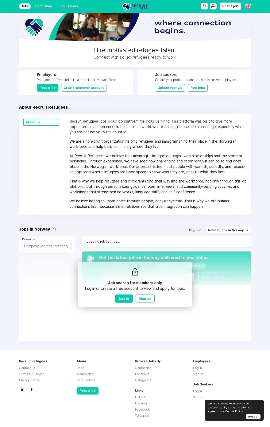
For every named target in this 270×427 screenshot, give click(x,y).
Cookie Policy (234, 411)
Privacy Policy (29, 380)
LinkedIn (22, 389)
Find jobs (197, 88)
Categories (143, 380)
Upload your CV (170, 88)
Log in (124, 299)
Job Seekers (68, 6)
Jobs (25, 6)
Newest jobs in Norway (226, 230)
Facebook (31, 389)
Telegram (142, 415)
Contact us (27, 368)
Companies (44, 6)
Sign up (145, 299)
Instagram (142, 403)
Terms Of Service (31, 374)
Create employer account (84, 88)
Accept (253, 416)
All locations (192, 265)
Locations (142, 374)
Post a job (230, 6)
